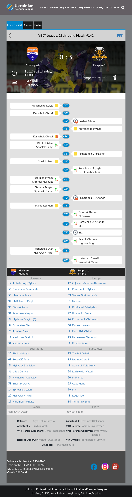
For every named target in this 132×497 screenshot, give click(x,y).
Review (38, 25)
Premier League (58, 7)
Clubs (43, 7)
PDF (120, 35)
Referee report (14, 24)
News (73, 7)
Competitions (85, 7)
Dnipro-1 (99, 65)
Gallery (99, 7)
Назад (10, 35)
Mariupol (32, 65)
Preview (28, 25)
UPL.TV (108, 7)
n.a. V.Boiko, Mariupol (33, 82)
